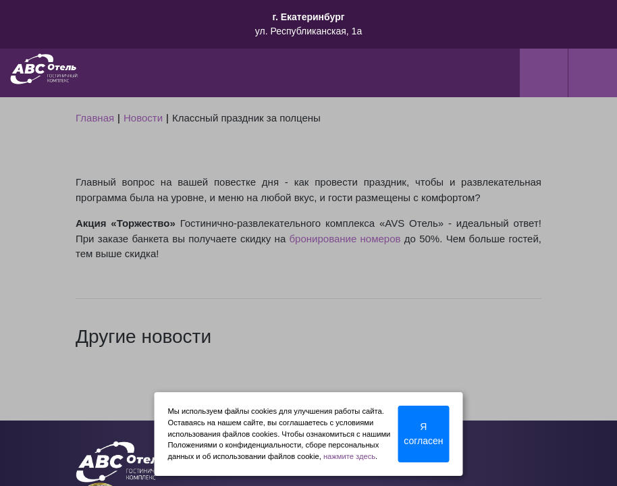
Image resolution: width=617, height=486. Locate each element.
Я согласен (423, 433)
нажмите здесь (349, 456)
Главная (95, 118)
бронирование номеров (345, 238)
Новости (143, 118)
